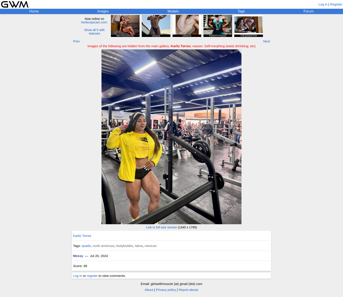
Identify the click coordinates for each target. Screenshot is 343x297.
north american (103, 246)
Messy (78, 256)
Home (34, 11)
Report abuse (188, 290)
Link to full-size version (161, 227)
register (92, 276)
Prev (76, 41)
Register (336, 4)
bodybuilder (124, 246)
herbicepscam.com (94, 22)
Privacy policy (166, 290)
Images (103, 11)
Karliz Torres (82, 236)
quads (86, 246)
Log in (322, 4)
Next (266, 41)
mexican (151, 246)
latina (139, 246)
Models (173, 11)
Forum (309, 11)
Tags (241, 11)
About (149, 290)
